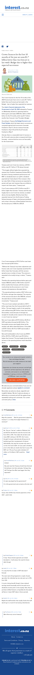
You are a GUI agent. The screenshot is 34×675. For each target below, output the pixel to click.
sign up (25, 14)
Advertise (27, 640)
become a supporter (17, 380)
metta (4, 568)
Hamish (5, 598)
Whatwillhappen (9, 555)
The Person (8, 612)
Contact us (19, 637)
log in (30, 14)
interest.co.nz (6, 660)
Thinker (5, 490)
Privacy (21, 640)
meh (6, 478)
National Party (14, 346)
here (24, 376)
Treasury (5, 346)
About (13, 637)
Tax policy (23, 346)
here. (14, 400)
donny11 (7, 428)
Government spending (18, 349)
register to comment (23, 388)
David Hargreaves (14, 72)
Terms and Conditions (10, 640)
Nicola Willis (6, 352)
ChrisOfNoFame (7, 415)
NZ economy (6, 349)
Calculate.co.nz (25, 660)
